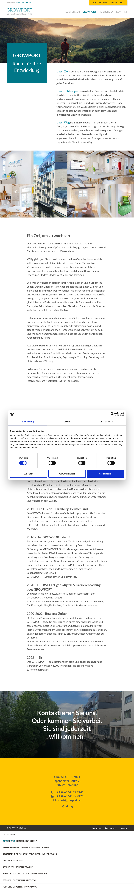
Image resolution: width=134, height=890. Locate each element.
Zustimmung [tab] (28, 422)
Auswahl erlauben (67, 474)
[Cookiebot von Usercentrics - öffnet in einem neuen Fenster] (112, 414)
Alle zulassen (105, 474)
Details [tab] (67, 422)
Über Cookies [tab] (106, 422)
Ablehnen (28, 474)
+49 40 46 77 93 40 (23, 2)
